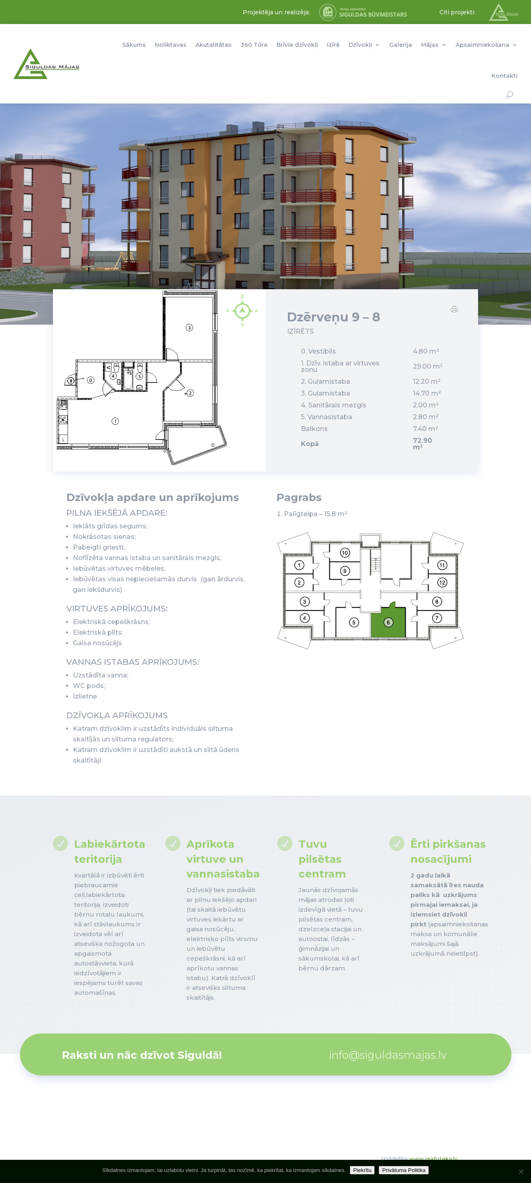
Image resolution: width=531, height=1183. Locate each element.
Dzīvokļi (360, 44)
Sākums (134, 44)
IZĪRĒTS (300, 337)
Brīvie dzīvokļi (297, 44)
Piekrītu (362, 1170)
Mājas (430, 44)
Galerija (400, 44)
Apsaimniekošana (482, 44)
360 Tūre (254, 44)
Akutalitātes (213, 44)
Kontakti (505, 75)
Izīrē (333, 44)
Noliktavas (171, 44)
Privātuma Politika (404, 1170)
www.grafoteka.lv (433, 1158)
